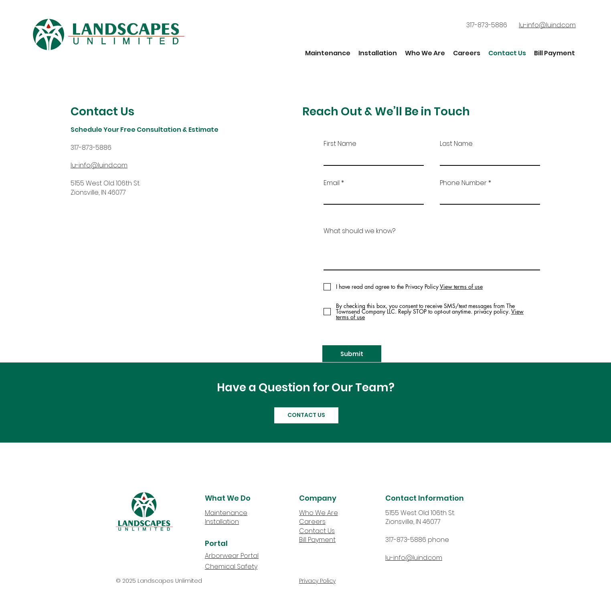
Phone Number (463, 183)
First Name (340, 144)
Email (332, 183)
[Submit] (351, 353)
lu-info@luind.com (413, 557)
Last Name (456, 144)
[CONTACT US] (306, 415)
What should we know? (359, 231)
